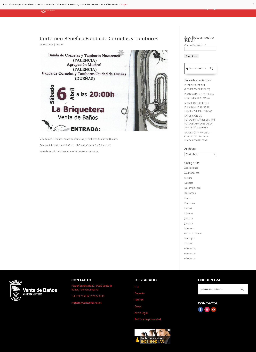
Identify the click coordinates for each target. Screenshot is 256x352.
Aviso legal (141, 313)
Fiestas (188, 208)
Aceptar (124, 4)
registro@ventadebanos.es (86, 302)
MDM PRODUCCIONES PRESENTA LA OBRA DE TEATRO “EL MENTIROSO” (198, 106)
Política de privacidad (148, 319)
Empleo (188, 198)
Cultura (59, 44)
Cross (138, 306)
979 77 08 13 (97, 296)
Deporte (188, 182)
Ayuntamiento (104, 8)
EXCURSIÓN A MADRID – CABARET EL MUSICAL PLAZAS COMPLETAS (197, 136)
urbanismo (190, 248)
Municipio (126, 8)
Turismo (144, 8)
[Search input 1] (196, 68)
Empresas (162, 8)
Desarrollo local (192, 187)
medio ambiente (193, 233)
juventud (188, 218)
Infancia (188, 213)
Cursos (179, 8)
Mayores (189, 228)
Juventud (188, 223)
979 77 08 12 (82, 296)
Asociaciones (191, 167)
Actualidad (195, 8)
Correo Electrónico (195, 45)
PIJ (137, 287)
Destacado (190, 192)
